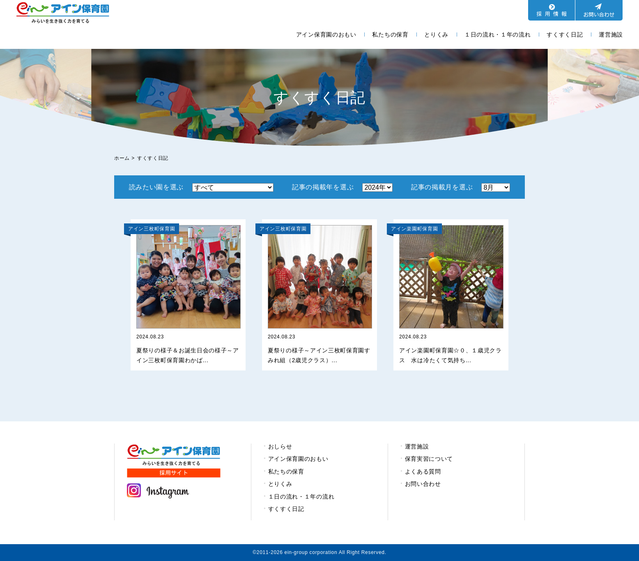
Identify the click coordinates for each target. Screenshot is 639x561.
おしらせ (280, 446)
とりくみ (436, 34)
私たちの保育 (390, 34)
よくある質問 (423, 471)
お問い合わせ (423, 484)
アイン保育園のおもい (326, 34)
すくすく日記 (565, 34)
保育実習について (429, 458)
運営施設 (611, 34)
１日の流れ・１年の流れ (497, 34)
